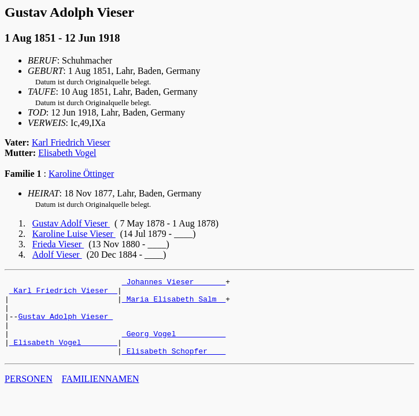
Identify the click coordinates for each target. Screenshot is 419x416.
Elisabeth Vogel (67, 153)
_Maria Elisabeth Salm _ (173, 304)
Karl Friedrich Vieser (71, 142)
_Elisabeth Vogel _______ (63, 356)
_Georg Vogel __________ (173, 345)
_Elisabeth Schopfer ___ (173, 366)
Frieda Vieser (58, 244)
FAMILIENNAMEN (100, 394)
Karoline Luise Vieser (74, 234)
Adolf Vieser (57, 254)
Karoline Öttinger (81, 174)
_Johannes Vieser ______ (173, 283)
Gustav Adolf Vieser (71, 223)
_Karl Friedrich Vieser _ (63, 293)
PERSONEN (29, 394)
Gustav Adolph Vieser (65, 325)
